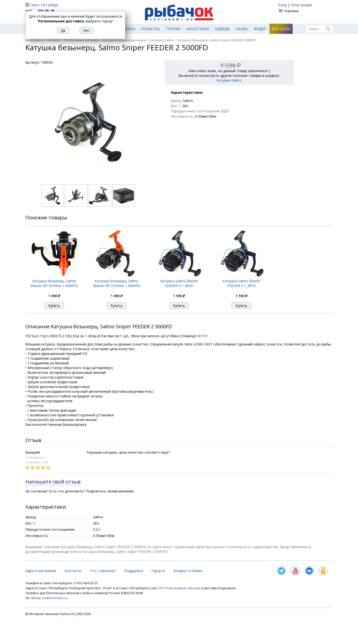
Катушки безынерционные (124, 40)
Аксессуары (197, 28)
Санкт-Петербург (44, 4)
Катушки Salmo (162, 40)
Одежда (222, 28)
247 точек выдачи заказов (179, 588)
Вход (282, 4)
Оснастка (150, 28)
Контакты (73, 570)
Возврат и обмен (188, 570)
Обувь (242, 28)
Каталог (53, 40)
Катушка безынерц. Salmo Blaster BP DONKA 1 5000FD (116, 283)
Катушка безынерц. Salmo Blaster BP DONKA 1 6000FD (54, 283)
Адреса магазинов (40, 570)
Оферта (158, 570)
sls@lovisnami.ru (55, 598)
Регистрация (301, 4)
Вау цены (281, 28)
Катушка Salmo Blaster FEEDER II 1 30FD (242, 283)
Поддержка (133, 570)
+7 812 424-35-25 (39, 10)
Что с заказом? (102, 570)
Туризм (173, 28)
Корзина (291, 10)
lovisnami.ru (34, 40)
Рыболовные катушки (81, 40)
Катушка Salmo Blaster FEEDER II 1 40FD (179, 283)
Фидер (260, 28)
